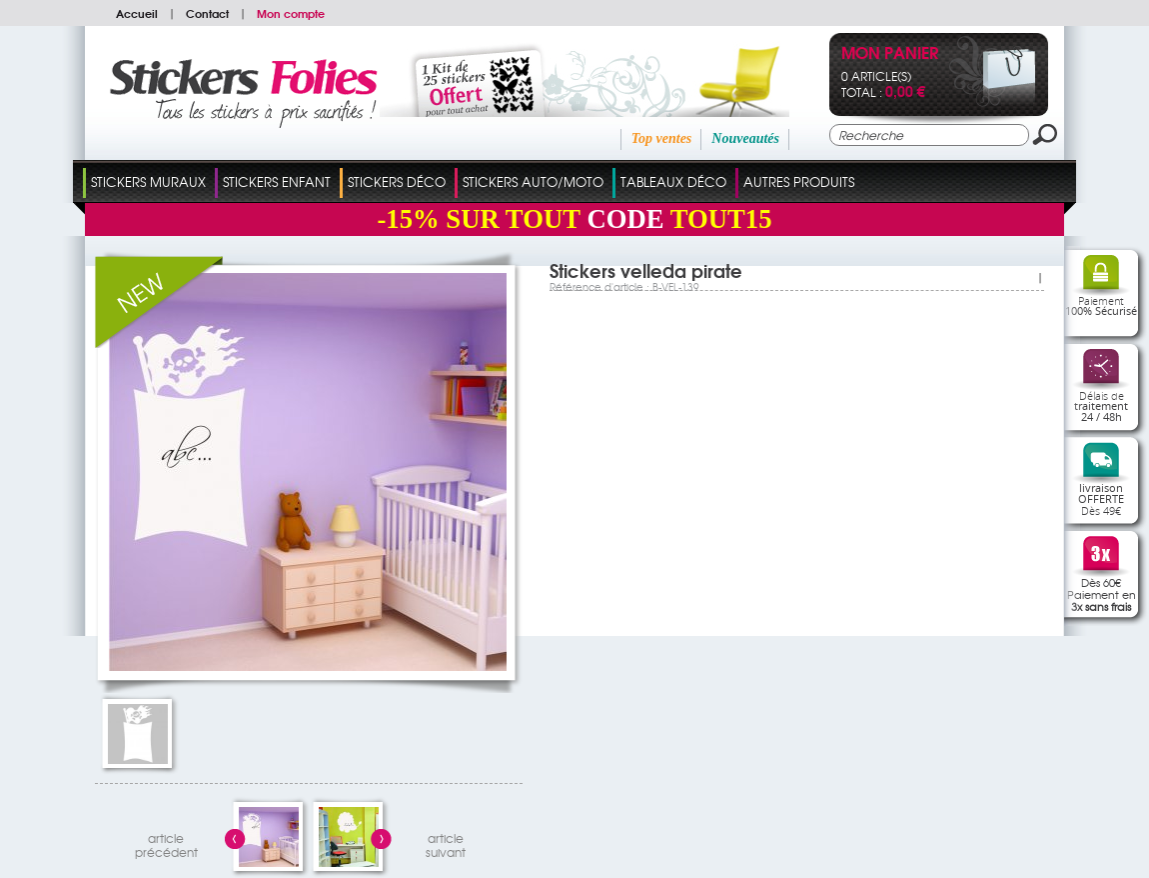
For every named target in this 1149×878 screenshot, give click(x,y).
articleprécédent (166, 842)
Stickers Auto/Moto (533, 181)
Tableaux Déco (673, 181)
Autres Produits (798, 181)
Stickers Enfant (277, 181)
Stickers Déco (397, 181)
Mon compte (291, 13)
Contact (207, 13)
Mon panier (889, 54)
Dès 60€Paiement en (1101, 594)
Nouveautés (745, 138)
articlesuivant (446, 842)
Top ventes (661, 138)
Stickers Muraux (148, 181)
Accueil (137, 13)
